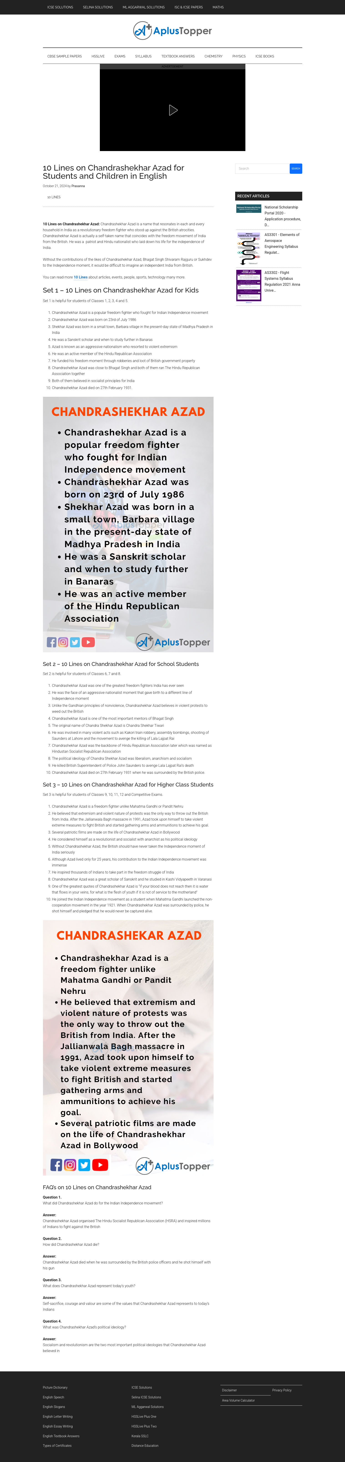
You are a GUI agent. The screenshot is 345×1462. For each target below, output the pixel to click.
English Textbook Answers (61, 1436)
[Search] (262, 169)
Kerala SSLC (140, 1436)
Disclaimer (229, 1390)
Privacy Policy (282, 1390)
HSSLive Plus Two (144, 1426)
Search (296, 168)
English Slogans (54, 1407)
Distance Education (145, 1445)
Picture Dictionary (55, 1387)
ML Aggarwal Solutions (148, 1407)
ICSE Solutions (142, 1387)
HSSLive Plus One (144, 1416)
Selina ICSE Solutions (146, 1397)
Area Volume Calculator (238, 1400)
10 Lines (54, 197)
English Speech (53, 1397)
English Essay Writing (58, 1426)
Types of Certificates (57, 1445)
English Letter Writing (58, 1416)
